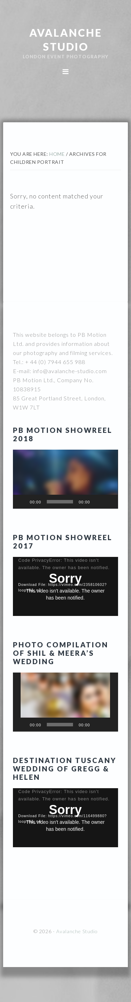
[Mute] (97, 501)
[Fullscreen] (108, 501)
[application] (65, 479)
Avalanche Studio (77, 931)
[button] (66, 479)
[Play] (22, 501)
